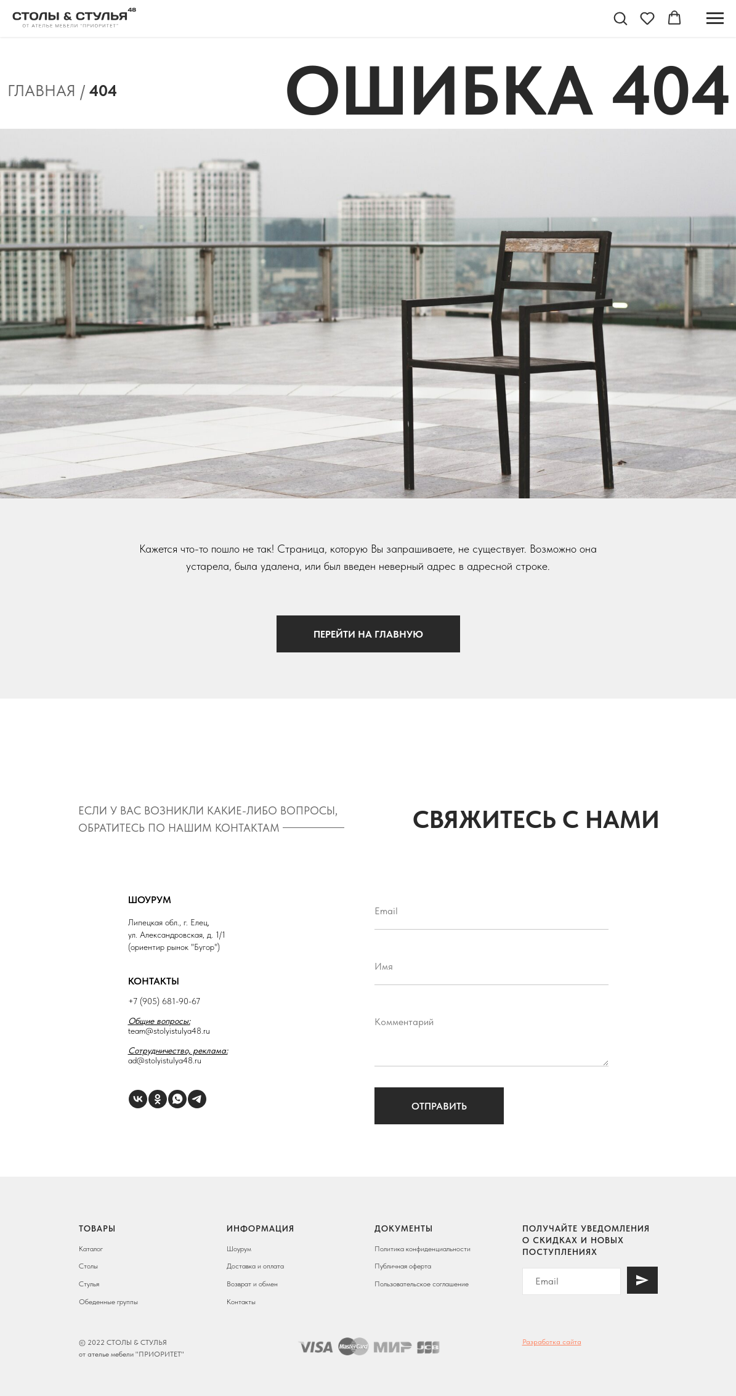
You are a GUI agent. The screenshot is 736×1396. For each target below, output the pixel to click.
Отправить (439, 1106)
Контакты (241, 1301)
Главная (41, 90)
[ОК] (157, 1099)
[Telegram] (197, 1099)
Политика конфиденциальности (422, 1248)
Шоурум (239, 1248)
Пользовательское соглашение (421, 1284)
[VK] (138, 1099)
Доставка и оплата (255, 1266)
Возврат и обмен (252, 1284)
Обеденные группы (108, 1301)
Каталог (91, 1248)
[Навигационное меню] (715, 18)
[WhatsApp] (177, 1099)
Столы (88, 1266)
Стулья (89, 1284)
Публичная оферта (402, 1266)
